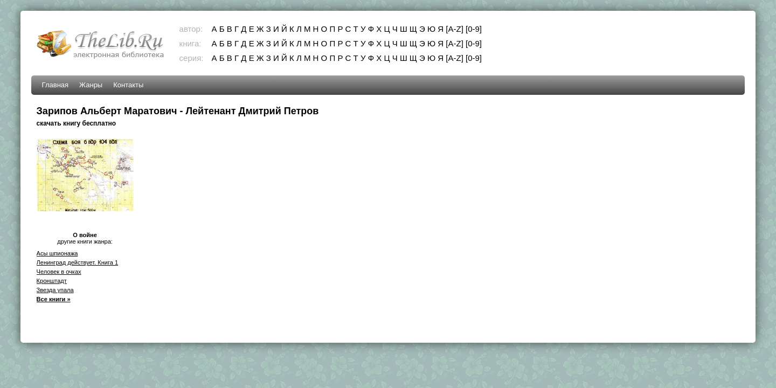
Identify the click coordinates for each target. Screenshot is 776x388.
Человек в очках (59, 271)
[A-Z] (454, 28)
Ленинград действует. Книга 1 (78, 262)
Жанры (90, 85)
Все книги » (54, 299)
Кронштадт (52, 281)
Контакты (128, 85)
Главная (55, 85)
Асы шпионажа (57, 253)
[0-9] (474, 28)
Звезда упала (55, 290)
